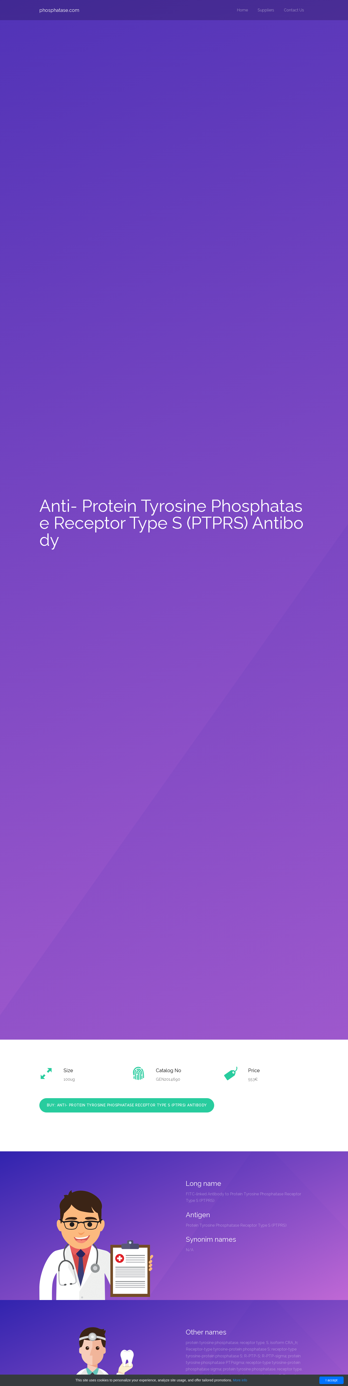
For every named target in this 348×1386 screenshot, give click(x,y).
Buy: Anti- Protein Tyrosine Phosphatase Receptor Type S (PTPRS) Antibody (127, 1105)
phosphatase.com (59, 10)
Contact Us (294, 10)
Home (242, 10)
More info (240, 1380)
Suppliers (266, 10)
